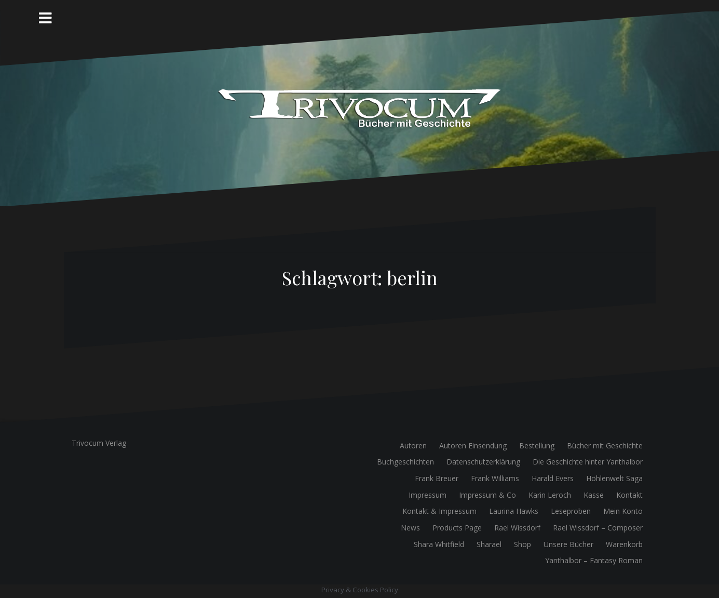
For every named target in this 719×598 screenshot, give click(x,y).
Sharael (489, 544)
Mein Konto (623, 511)
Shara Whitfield (439, 544)
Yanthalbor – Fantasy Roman (594, 560)
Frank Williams (495, 478)
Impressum (427, 495)
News (410, 528)
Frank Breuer (436, 478)
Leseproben (571, 511)
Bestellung (536, 445)
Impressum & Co (487, 495)
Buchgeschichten (405, 462)
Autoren (413, 445)
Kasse (594, 495)
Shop (522, 544)
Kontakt (629, 495)
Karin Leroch (549, 495)
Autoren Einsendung (473, 445)
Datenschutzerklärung (483, 462)
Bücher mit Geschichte (605, 445)
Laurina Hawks (513, 511)
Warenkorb (624, 544)
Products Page (457, 528)
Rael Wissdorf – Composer (598, 528)
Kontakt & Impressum (439, 511)
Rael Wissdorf (517, 528)
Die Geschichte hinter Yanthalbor (588, 462)
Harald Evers (553, 478)
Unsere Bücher (568, 544)
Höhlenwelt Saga (614, 478)
